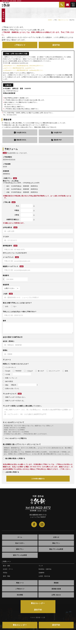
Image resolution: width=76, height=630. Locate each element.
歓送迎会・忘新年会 (45, 569)
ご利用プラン (10, 178)
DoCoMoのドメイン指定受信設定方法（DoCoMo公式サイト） (24, 65)
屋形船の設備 (56, 589)
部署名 (5, 350)
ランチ (41, 566)
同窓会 (5, 572)
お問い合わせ (56, 595)
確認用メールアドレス (10, 266)
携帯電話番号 (7, 246)
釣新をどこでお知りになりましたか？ (16, 364)
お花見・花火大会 (44, 576)
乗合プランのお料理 (56, 549)
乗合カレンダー (38, 603)
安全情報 (20, 595)
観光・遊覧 (6, 566)
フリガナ (6, 236)
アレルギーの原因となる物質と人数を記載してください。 (23, 406)
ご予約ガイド (19, 45)
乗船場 (56, 583)
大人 (17, 206)
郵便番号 (6, 275)
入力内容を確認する (38, 479)
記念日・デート (8, 569)
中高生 (16, 210)
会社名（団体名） (9, 341)
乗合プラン (56, 543)
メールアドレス (8, 257)
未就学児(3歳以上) (12, 219)
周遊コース (20, 583)
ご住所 (5, 294)
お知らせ (56, 537)
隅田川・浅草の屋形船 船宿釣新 (6, 4)
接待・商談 (6, 576)
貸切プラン (20, 549)
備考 (4, 321)
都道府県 (6, 285)
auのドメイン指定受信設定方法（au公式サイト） (20, 68)
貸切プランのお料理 (20, 555)
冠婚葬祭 (41, 572)
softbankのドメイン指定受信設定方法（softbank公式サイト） (24, 70)
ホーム (20, 537)
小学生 (16, 215)
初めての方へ (19, 543)
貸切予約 (56, 45)
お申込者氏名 (7, 227)
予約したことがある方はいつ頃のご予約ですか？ (19, 311)
